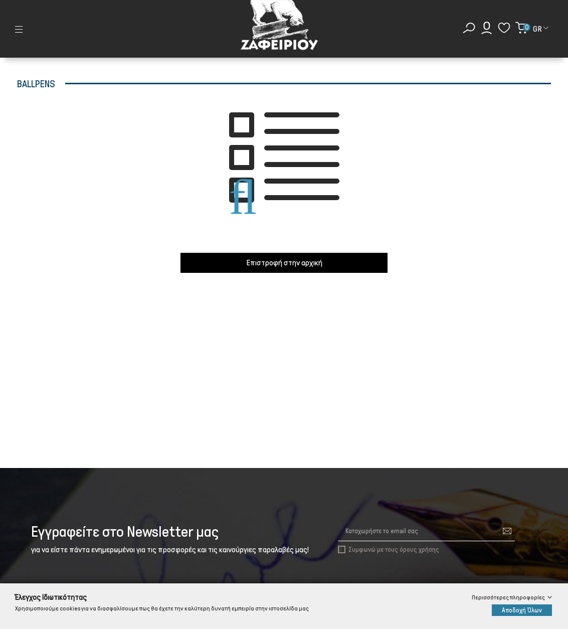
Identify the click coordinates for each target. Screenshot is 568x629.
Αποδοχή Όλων (522, 610)
